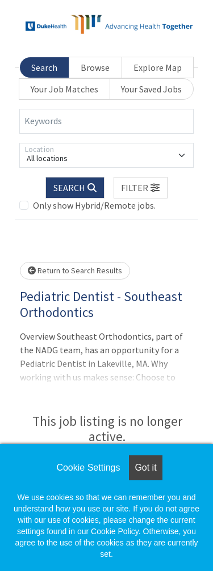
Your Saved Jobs (151, 89)
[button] (141, 187)
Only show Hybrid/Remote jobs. (94, 205)
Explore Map (157, 67)
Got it (145, 467)
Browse (95, 67)
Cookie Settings (88, 467)
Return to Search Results (75, 270)
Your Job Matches (64, 89)
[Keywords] (106, 121)
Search (44, 67)
